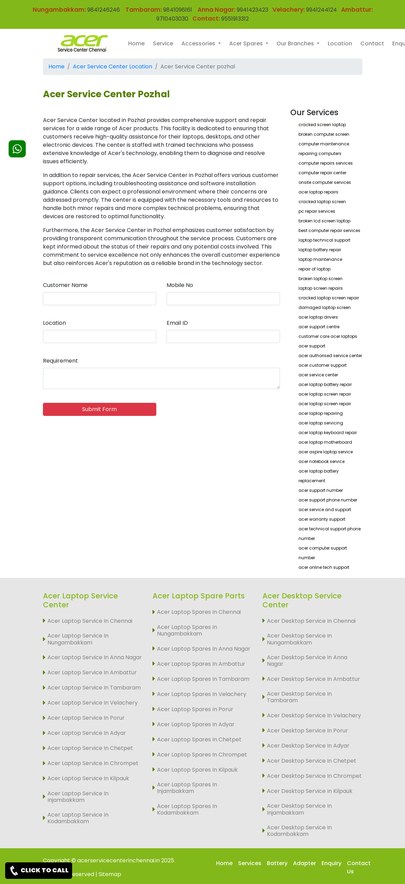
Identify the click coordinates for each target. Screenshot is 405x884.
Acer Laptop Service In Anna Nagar (94, 657)
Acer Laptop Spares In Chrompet (202, 754)
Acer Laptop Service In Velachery (92, 702)
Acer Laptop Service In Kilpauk (88, 778)
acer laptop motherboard (325, 442)
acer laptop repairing (321, 413)
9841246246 (103, 10)
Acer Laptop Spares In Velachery (201, 694)
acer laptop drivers (318, 317)
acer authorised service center (330, 355)
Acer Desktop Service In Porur (307, 730)
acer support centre (319, 327)
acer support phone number (328, 500)
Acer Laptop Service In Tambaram (94, 687)
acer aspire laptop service (326, 452)
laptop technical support (324, 240)
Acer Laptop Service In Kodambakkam (78, 818)
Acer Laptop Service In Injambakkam (78, 796)
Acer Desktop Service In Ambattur (313, 679)
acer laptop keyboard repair (328, 432)
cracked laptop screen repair (329, 298)
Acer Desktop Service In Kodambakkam (299, 830)
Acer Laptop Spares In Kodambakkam (187, 809)
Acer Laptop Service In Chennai (89, 621)
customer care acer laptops (328, 336)
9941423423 (252, 10)
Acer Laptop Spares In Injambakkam (187, 787)
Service (163, 43)
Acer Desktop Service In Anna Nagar (307, 660)
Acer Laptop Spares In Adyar (196, 724)
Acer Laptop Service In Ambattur (92, 672)
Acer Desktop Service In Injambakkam (299, 809)
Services (249, 863)
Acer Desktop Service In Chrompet (314, 776)
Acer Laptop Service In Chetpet (90, 748)
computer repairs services (326, 163)
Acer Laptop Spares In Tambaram (203, 679)
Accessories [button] (199, 43)
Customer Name (65, 285)
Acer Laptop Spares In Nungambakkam (187, 630)
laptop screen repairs (321, 288)
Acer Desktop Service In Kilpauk (309, 791)
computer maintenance (324, 144)
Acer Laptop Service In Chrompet (92, 763)
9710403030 (172, 19)
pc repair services (317, 211)
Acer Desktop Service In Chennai (311, 621)
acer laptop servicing (321, 423)
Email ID (177, 323)
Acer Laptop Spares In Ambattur (201, 664)
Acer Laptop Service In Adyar (86, 733)
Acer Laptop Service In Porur (86, 718)
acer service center (318, 375)
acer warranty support (322, 519)
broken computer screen (324, 134)
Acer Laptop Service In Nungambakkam (78, 638)
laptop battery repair (320, 250)
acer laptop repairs (318, 192)
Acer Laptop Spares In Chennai (199, 612)
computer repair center (322, 173)
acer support (312, 346)
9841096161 (177, 10)
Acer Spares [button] (246, 43)
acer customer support (323, 365)
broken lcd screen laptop (324, 221)
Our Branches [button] (296, 43)
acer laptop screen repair (325, 394)
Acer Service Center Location (112, 66)
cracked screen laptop (322, 125)
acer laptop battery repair (325, 384)
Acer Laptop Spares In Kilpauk (197, 769)
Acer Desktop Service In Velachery (314, 715)
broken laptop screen (320, 278)
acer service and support (325, 509)
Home (136, 43)
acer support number (321, 490)
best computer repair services (329, 230)
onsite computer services (325, 182)
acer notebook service (322, 461)
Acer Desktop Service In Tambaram (299, 697)
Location (340, 43)
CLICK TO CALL (39, 870)
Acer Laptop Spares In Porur (195, 709)
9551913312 (235, 19)
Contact (372, 43)
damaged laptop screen (325, 307)
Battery (277, 863)
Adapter (304, 863)
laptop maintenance (320, 259)
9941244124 (321, 10)
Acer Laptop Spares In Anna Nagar (203, 648)
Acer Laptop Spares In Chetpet (199, 739)
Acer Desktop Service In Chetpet (311, 761)
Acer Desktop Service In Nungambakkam (299, 638)
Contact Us (359, 867)
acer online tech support (324, 567)
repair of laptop (314, 269)
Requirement (60, 361)
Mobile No (180, 285)
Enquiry (331, 863)
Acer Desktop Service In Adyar (308, 745)
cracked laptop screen (322, 202)
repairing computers (320, 153)
